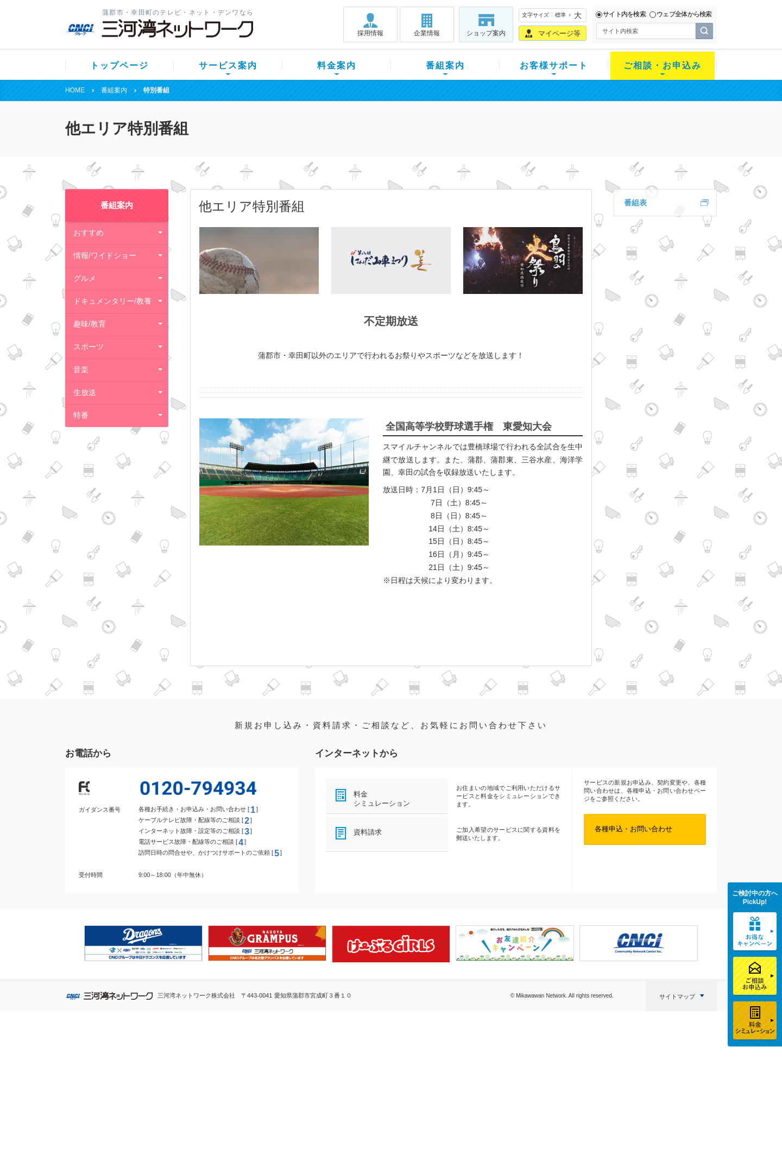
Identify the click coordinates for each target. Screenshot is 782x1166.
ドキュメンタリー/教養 (112, 301)
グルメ (84, 278)
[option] (143, 943)
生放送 (84, 392)
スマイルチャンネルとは (389, 1054)
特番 (81, 415)
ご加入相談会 (533, 1083)
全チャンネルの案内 (382, 1092)
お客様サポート (554, 65)
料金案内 (336, 65)
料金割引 (284, 1083)
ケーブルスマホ (214, 1097)
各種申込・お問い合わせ (633, 829)
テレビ (200, 1054)
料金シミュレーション (382, 798)
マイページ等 (559, 33)
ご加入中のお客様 (137, 1068)
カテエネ (204, 1125)
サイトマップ (677, 996)
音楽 (81, 369)
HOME (75, 90)
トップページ (119, 65)
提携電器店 (529, 1068)
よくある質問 (452, 1054)
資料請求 (368, 832)
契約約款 (204, 1139)
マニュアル (448, 1068)
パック (280, 1097)
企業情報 (427, 33)
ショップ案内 (486, 33)
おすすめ (88, 232)
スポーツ (88, 346)
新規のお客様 (130, 1054)
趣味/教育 (89, 323)
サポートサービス (459, 1083)
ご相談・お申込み (662, 65)
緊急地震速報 (211, 1111)
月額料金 (284, 1068)
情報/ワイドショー (104, 255)
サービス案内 (228, 65)
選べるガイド (130, 1083)
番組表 (635, 202)
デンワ (200, 1083)
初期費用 (284, 1054)
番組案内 (445, 65)
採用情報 (370, 33)
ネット (200, 1068)
